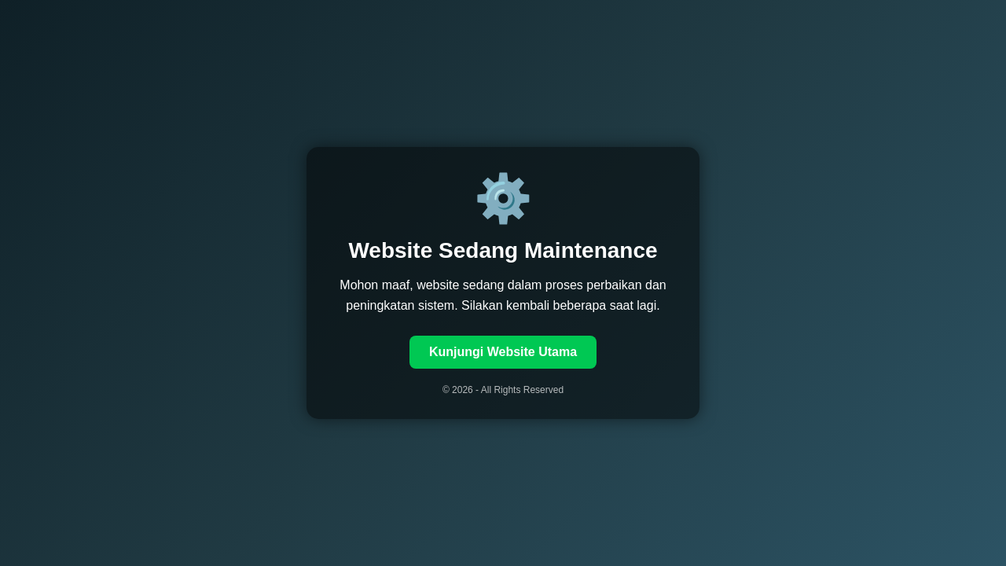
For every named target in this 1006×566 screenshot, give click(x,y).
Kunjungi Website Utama (503, 351)
